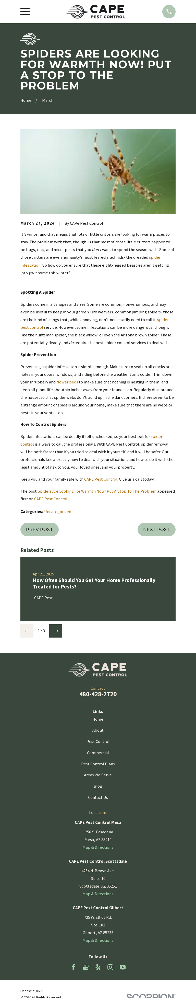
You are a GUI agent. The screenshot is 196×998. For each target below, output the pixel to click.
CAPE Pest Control (100, 479)
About (98, 730)
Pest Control (98, 741)
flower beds (67, 382)
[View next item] (56, 631)
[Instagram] (110, 967)
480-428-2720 (98, 694)
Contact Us (98, 797)
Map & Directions (97, 847)
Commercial (98, 752)
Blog (98, 786)
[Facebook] (73, 967)
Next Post (156, 529)
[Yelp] (98, 967)
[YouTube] (123, 967)
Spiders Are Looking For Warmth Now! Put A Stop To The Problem (97, 491)
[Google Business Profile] (86, 967)
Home (97, 719)
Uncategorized (57, 511)
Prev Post (39, 529)
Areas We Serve (98, 775)
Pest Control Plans (98, 764)
